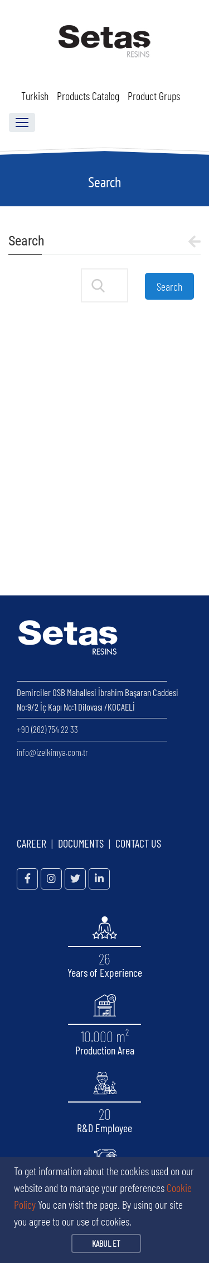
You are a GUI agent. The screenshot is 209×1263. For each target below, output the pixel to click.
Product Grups (154, 95)
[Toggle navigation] (22, 122)
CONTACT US (138, 843)
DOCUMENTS (81, 843)
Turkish (34, 95)
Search (104, 182)
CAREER (31, 843)
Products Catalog (88, 95)
